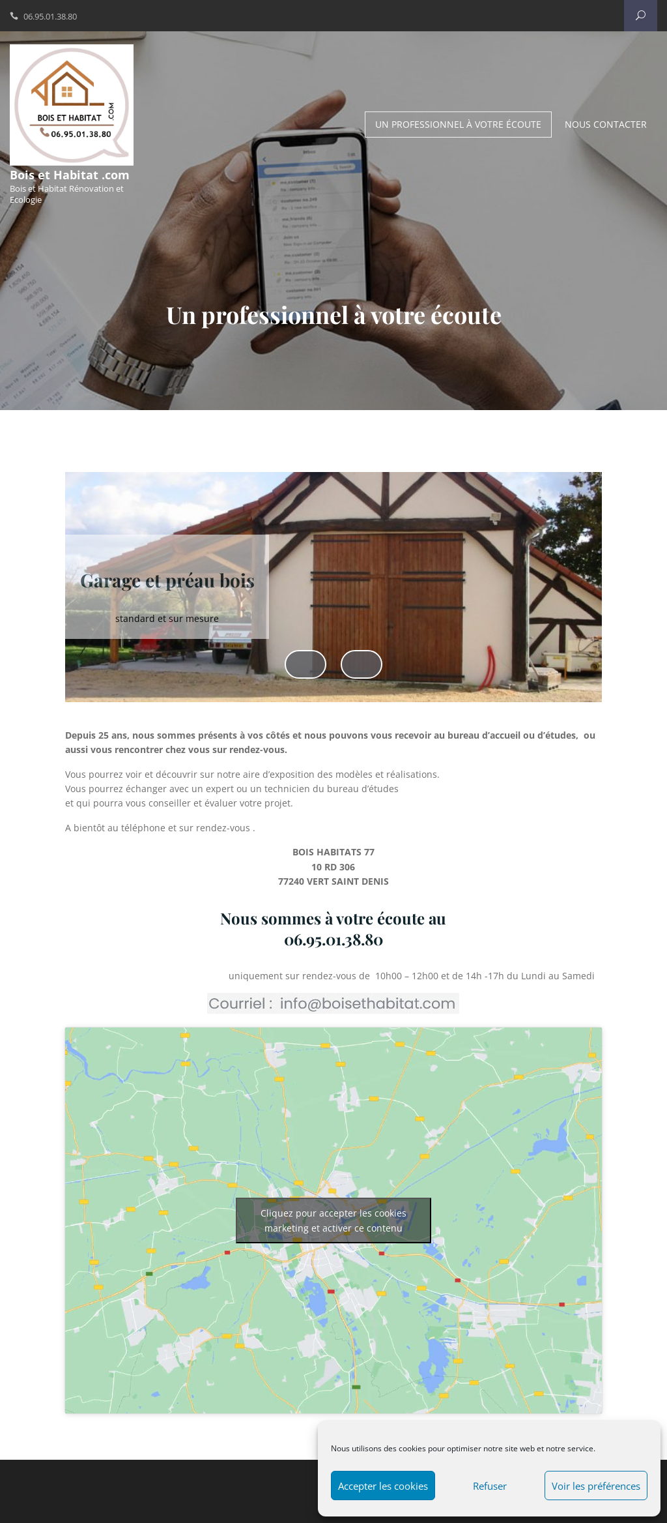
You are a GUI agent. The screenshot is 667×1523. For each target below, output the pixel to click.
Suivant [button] (361, 663)
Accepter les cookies (383, 1485)
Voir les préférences (596, 1485)
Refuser (490, 1485)
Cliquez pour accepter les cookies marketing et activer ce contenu (333, 1220)
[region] (333, 599)
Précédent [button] (305, 663)
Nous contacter (606, 124)
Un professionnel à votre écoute (458, 124)
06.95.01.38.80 (50, 16)
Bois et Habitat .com (70, 175)
